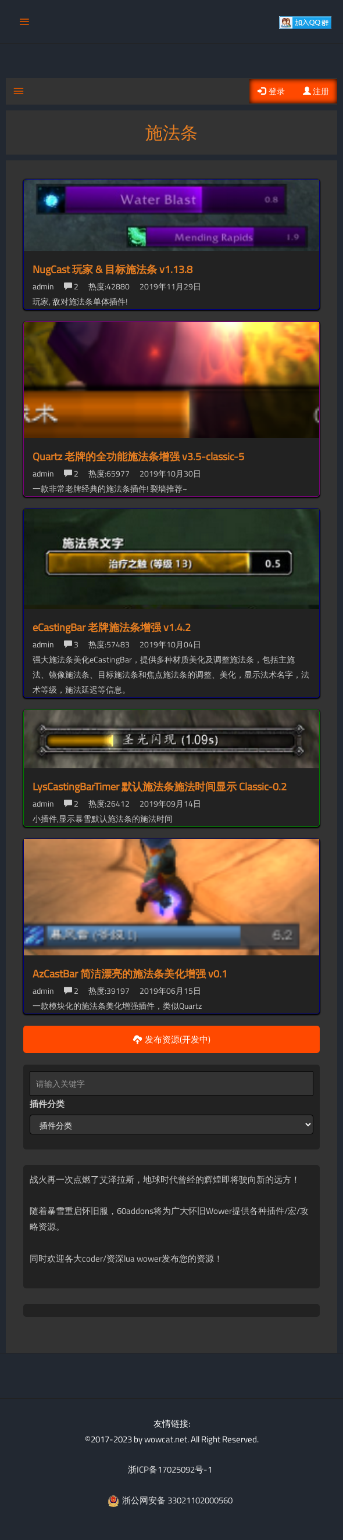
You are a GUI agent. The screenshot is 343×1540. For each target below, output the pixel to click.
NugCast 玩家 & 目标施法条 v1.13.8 (112, 269)
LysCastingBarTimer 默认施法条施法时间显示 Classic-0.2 (160, 786)
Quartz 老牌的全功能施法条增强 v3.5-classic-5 (138, 456)
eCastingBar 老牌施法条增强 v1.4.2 (112, 627)
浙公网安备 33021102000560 (170, 1500)
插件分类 (47, 1104)
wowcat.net (165, 1439)
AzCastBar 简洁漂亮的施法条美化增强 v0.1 (130, 974)
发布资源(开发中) (171, 1039)
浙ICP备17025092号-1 (170, 1469)
